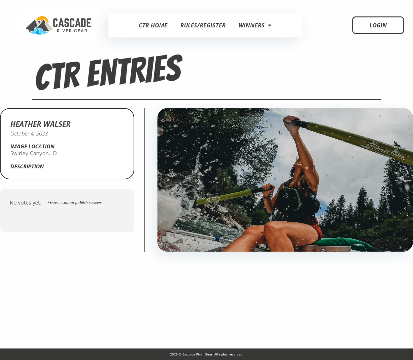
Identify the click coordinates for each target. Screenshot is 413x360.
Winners (254, 25)
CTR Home (153, 25)
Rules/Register (203, 25)
